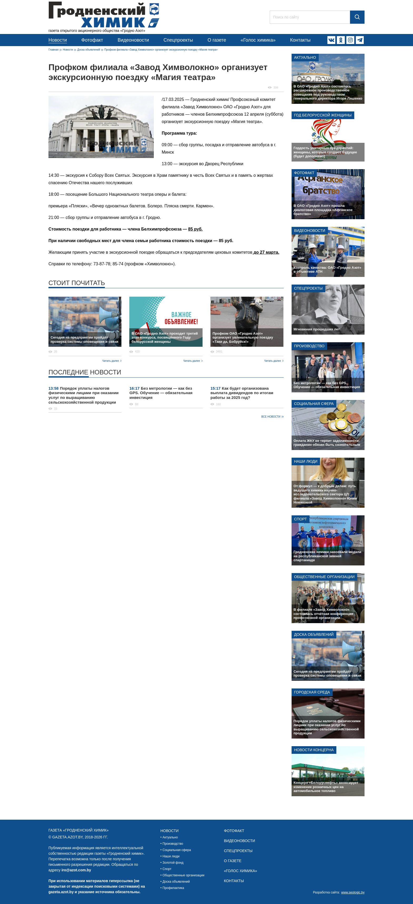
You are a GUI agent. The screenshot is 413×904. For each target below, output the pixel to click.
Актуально (305, 57)
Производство (309, 346)
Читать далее (110, 360)
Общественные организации (324, 577)
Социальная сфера (314, 404)
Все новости (270, 416)
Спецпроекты (178, 40)
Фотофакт (92, 40)
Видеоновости (133, 40)
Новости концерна (314, 750)
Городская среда (312, 692)
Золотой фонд (173, 862)
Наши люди (306, 461)
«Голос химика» (258, 40)
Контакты (300, 40)
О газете (217, 40)
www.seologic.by (353, 892)
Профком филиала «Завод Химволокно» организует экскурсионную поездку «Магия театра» (161, 49)
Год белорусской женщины (323, 115)
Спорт (300, 519)
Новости (57, 40)
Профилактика (173, 888)
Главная (53, 49)
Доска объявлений (88, 49)
